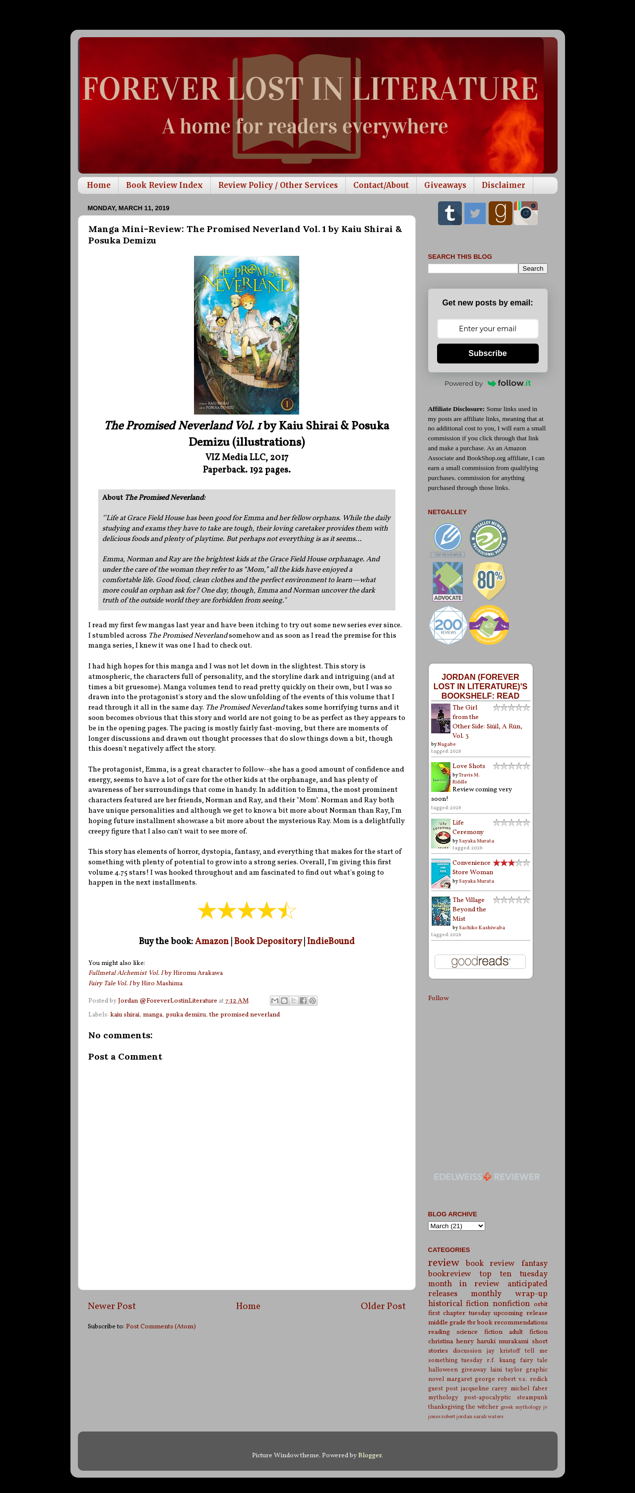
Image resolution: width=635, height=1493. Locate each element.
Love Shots (468, 766)
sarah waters (488, 1417)
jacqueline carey (484, 1388)
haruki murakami (502, 1341)
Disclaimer (503, 185)
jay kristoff (503, 1351)
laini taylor (506, 1370)
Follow (438, 998)
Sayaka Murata (476, 840)
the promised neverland (244, 1014)
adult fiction (528, 1332)
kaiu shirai (124, 1014)
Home (99, 185)
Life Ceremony (468, 827)
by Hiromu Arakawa (155, 973)
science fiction (479, 1332)
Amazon (212, 942)
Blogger (369, 1455)
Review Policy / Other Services (278, 185)
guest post (443, 1388)
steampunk (532, 1397)
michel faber (529, 1388)
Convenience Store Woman (472, 867)
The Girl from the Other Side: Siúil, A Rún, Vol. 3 (487, 722)
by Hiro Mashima (135, 983)
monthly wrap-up (509, 1294)
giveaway (474, 1370)
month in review (464, 1284)
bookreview (449, 1274)
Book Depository (268, 942)
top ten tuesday (514, 1274)
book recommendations (512, 1322)
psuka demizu (186, 1014)
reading (439, 1332)
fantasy (534, 1263)
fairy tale (534, 1360)
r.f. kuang (501, 1360)
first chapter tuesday (459, 1313)
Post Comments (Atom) (161, 1326)
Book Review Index (164, 185)
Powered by (487, 383)
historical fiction (458, 1304)
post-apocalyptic (487, 1397)
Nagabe (447, 744)
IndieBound (331, 942)
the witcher (482, 1407)
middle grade (447, 1322)
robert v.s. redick (522, 1379)
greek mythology (521, 1407)
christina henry (451, 1341)
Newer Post (112, 1306)
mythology (443, 1397)
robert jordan (457, 1417)
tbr (471, 1322)
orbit (541, 1304)
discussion (467, 1351)
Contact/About (381, 185)
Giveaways (445, 185)
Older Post (383, 1306)
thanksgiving (446, 1407)
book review (490, 1263)
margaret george (470, 1379)
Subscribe (487, 353)
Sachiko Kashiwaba (482, 927)
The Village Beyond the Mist (469, 910)
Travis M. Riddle (466, 778)
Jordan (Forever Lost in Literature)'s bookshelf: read (481, 686)
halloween (443, 1370)
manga (152, 1014)
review (443, 1263)
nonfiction (511, 1304)
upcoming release (521, 1313)
